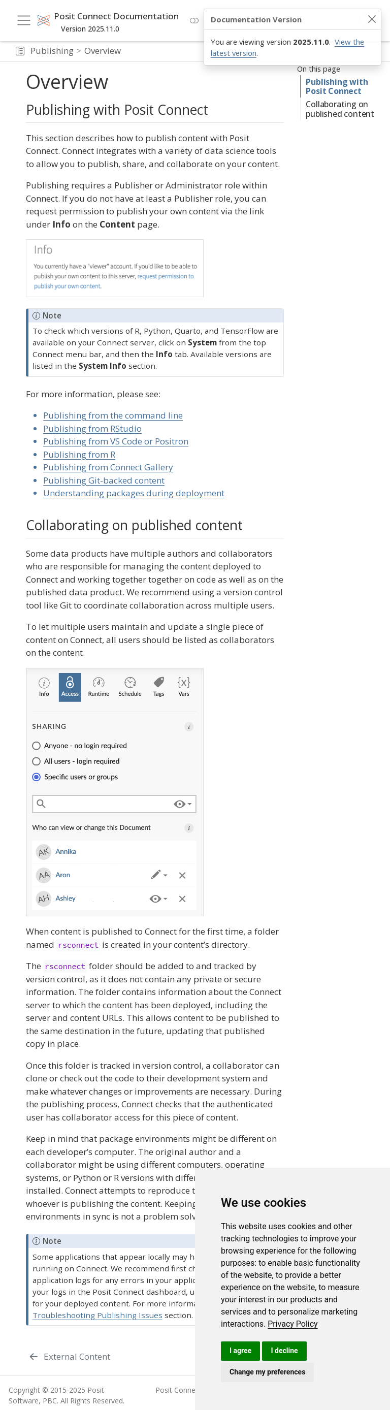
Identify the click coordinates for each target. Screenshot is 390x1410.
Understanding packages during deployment (133, 493)
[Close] (371, 19)
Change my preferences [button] (267, 1372)
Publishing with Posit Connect (335, 86)
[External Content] (69, 1356)
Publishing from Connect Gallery (108, 467)
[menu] (23, 20)
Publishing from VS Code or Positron (115, 441)
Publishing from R (79, 454)
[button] (20, 51)
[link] (293, 1324)
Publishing (52, 50)
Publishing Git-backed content (104, 480)
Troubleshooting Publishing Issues (97, 1315)
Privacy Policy (293, 1324)
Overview (102, 50)
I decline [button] (284, 1351)
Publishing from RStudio (92, 428)
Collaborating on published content (339, 114)
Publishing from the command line (113, 415)
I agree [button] (240, 1351)
